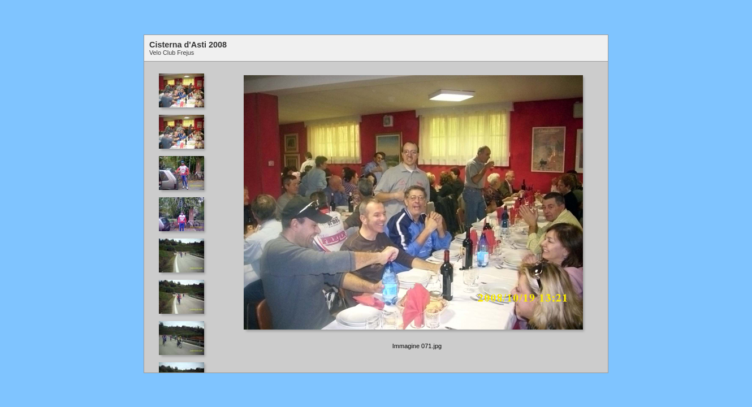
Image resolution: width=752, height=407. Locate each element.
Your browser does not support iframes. (185, 217)
